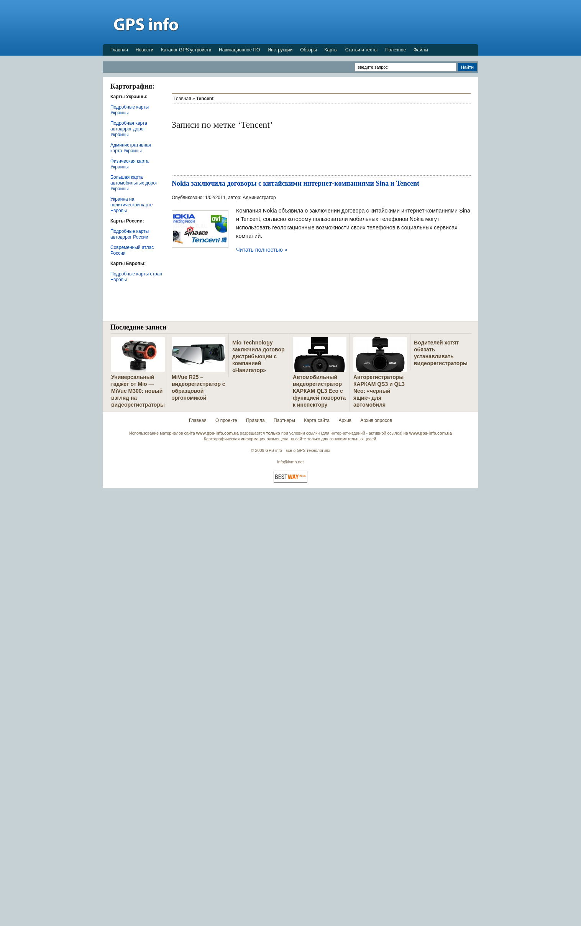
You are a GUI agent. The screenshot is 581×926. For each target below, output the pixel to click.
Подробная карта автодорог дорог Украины (128, 128)
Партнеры (284, 420)
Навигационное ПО (239, 50)
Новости (144, 50)
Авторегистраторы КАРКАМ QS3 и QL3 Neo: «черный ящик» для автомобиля (379, 391)
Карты (331, 50)
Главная (119, 50)
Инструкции (280, 50)
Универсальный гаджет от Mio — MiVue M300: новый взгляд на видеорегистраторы (138, 391)
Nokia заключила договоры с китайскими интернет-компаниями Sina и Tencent (295, 183)
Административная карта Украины (130, 147)
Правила (255, 420)
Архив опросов (376, 420)
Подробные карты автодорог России (129, 234)
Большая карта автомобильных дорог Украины (134, 183)
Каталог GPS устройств (186, 50)
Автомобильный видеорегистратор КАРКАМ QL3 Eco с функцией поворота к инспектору (319, 391)
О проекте (226, 420)
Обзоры (308, 50)
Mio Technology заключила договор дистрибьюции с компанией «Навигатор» (258, 356)
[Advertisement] (338, 22)
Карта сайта (317, 420)
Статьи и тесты (361, 50)
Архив (344, 420)
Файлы (421, 50)
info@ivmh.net (290, 462)
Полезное (395, 50)
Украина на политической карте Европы (131, 204)
